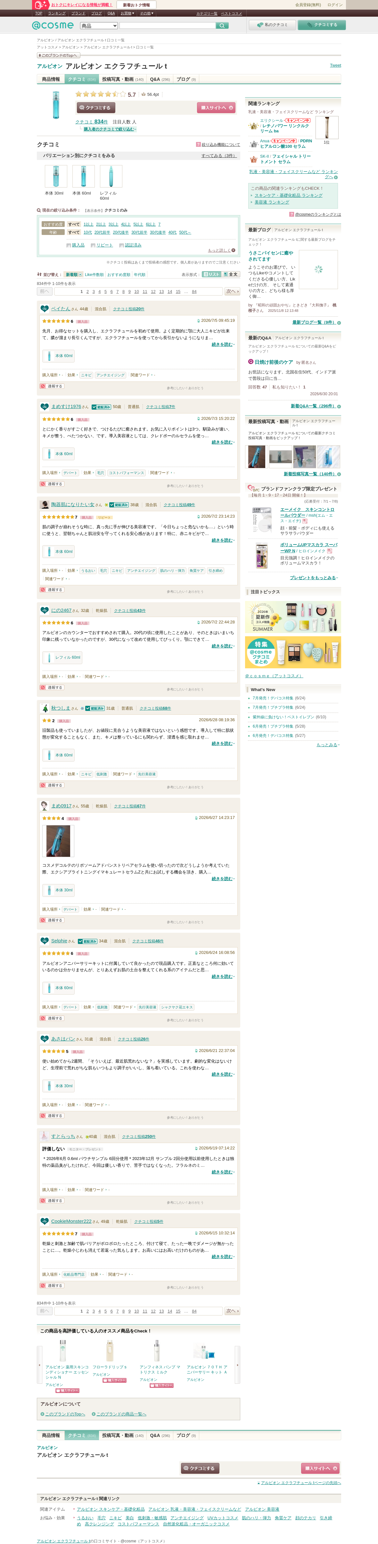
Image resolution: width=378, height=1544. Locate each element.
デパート (70, 473)
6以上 (151, 224)
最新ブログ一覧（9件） (314, 322)
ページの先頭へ (301, 1483)
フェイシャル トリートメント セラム (285, 159)
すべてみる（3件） (219, 155)
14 (170, 291)
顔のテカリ (305, 1517)
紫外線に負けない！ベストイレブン (283, 717)
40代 (172, 232)
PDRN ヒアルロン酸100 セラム (286, 143)
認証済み (133, 245)
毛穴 (100, 473)
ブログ (96, 13)
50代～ (185, 232)
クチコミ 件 (91, 122)
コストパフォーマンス (126, 473)
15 (178, 291)
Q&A (111, 13)
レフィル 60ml (62, 658)
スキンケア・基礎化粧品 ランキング (289, 195)
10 (136, 291)
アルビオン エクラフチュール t (116, 66)
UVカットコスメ (223, 1517)
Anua (264, 141)
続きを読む (222, 344)
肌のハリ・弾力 (172, 570)
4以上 (126, 224)
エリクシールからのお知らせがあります (297, 120)
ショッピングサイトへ (216, 107)
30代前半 (139, 232)
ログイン (335, 5)
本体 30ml (58, 890)
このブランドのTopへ (65, 1414)
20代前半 (102, 232)
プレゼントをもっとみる (313, 577)
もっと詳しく (219, 250)
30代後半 (158, 232)
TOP (38, 13)
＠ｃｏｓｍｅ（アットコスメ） (274, 675)
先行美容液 (147, 774)
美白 (130, 1517)
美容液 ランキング (272, 202)
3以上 (114, 224)
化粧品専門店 (74, 1274)
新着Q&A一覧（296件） (313, 406)
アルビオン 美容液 (262, 1509)
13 (161, 291)
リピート (104, 245)
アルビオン (49, 66)
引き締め (216, 570)
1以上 (89, 224)
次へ (232, 291)
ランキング (57, 13)
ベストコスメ (231, 13)
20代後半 (121, 232)
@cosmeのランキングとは (318, 214)
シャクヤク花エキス (177, 1007)
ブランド (78, 13)
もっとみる (326, 744)
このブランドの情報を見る (58, 55)
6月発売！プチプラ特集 (273, 726)
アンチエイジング (110, 375)
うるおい (88, 570)
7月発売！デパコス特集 (273, 698)
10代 (88, 232)
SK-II (264, 156)
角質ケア (197, 570)
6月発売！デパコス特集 (273, 735)
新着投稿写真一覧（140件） (310, 474)
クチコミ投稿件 (128, 309)
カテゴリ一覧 (207, 13)
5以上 (139, 224)
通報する (51, 386)
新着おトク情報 (136, 5)
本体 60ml (58, 356)
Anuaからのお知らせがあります (283, 141)
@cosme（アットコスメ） (143, 1541)
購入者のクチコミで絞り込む (109, 129)
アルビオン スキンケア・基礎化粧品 (111, 1509)
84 (194, 291)
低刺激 (101, 774)
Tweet (335, 65)
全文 (230, 274)
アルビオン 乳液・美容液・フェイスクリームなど (194, 1509)
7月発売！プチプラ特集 (273, 707)
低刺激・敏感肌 (152, 1517)
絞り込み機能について (221, 144)
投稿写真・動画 (123, 79)
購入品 (78, 245)
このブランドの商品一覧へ (121, 1414)
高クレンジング (99, 1524)
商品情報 (51, 79)
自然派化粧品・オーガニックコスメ (196, 1524)
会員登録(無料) (308, 5)
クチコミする (96, 107)
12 (153, 291)
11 (145, 291)
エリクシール (271, 120)
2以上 (101, 224)
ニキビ (86, 375)
